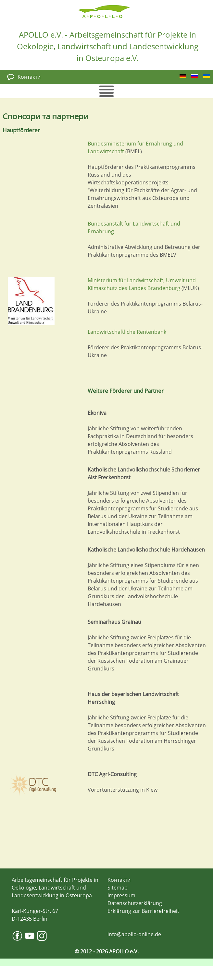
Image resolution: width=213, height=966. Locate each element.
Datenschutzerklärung (134, 903)
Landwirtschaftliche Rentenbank (127, 331)
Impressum (121, 895)
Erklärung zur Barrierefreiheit (143, 910)
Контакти (29, 76)
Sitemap (117, 887)
